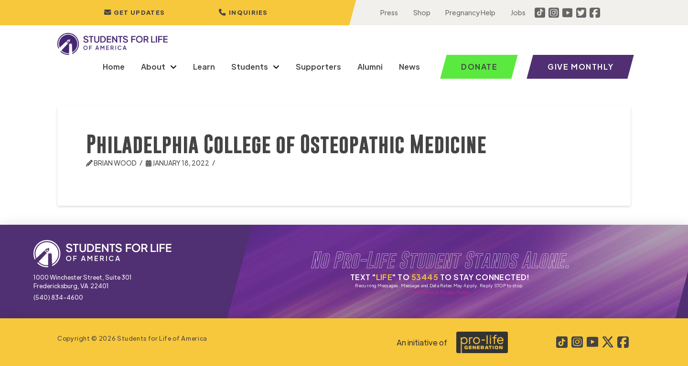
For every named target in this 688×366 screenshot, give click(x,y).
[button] (243, 12)
